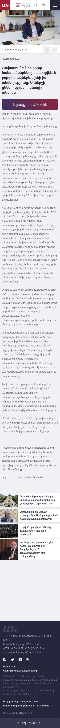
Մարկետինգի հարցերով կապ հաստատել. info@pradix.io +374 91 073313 (27, 703)
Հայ (18, 5)
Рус (23, 5)
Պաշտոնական (10, 58)
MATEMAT (21, 713)
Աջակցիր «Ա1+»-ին (30, 104)
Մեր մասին (9, 666)
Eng (28, 5)
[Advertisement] (30, 591)
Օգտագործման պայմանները (20, 670)
